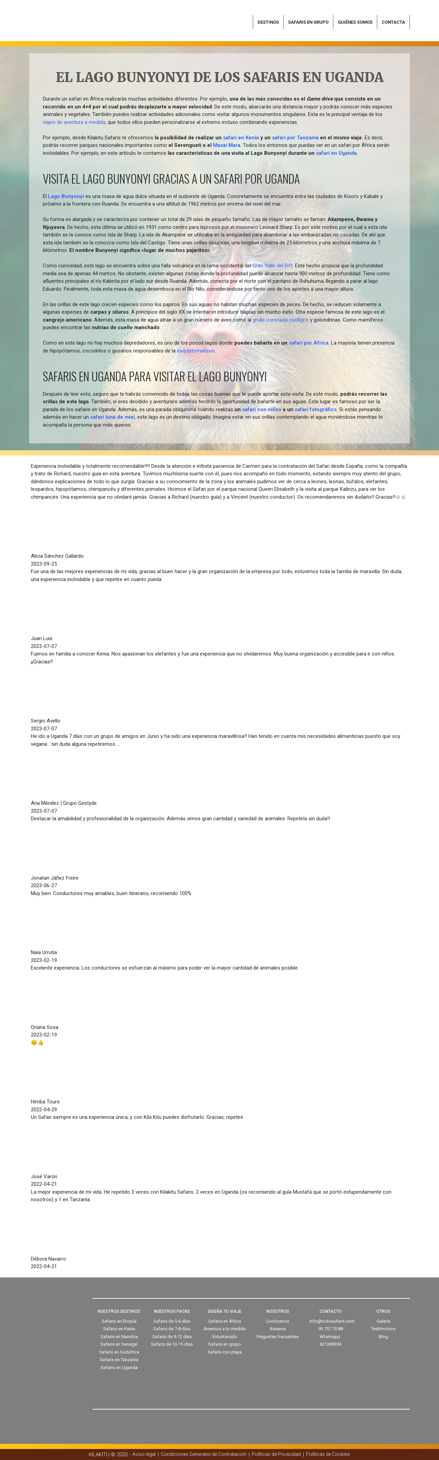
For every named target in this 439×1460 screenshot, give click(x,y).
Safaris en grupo (308, 22)
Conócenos (277, 1321)
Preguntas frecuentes (278, 1336)
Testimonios (383, 1328)
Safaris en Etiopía (119, 1321)
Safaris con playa (224, 1352)
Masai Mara (226, 145)
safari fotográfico (316, 409)
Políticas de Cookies (328, 1454)
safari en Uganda (336, 153)
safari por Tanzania (295, 138)
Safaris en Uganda (119, 1367)
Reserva (278, 1328)
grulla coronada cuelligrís (281, 320)
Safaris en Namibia (119, 1336)
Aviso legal (144, 1454)
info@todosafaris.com (332, 1321)
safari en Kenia (241, 138)
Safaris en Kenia (119, 1328)
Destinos (268, 22)
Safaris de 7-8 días (171, 1328)
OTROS (383, 1311)
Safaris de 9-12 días (172, 1336)
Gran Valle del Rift (272, 266)
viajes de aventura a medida (74, 122)
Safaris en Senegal (119, 1344)
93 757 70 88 (330, 1328)
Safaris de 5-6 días (171, 1321)
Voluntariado (224, 1336)
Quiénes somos (355, 22)
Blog (383, 1336)
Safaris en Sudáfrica (119, 1352)
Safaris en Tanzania (119, 1359)
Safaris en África (224, 1321)
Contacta (393, 22)
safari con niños (261, 409)
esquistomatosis (196, 351)
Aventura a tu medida (225, 1328)
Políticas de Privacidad (276, 1454)
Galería (383, 1321)
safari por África (309, 343)
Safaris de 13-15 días (172, 1344)
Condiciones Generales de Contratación (204, 1454)
